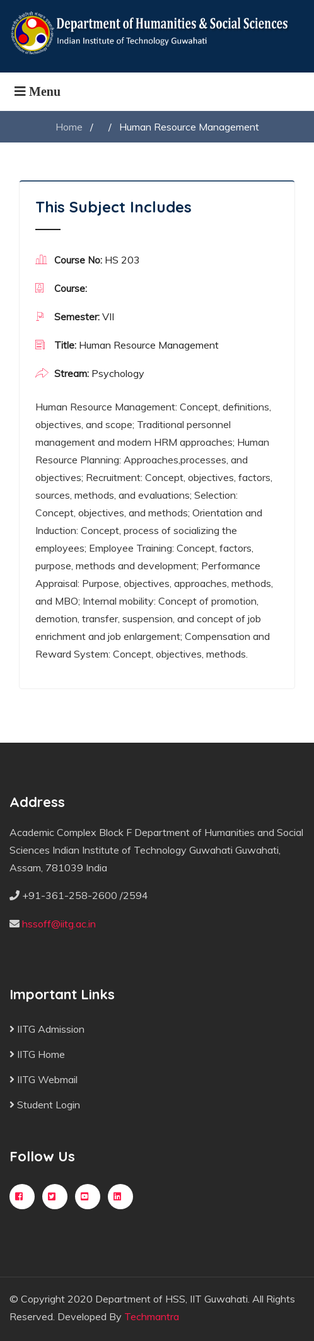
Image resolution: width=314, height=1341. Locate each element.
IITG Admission (46, 1029)
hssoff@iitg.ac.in (59, 923)
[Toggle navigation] (37, 91)
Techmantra (151, 1316)
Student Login (44, 1104)
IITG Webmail (43, 1079)
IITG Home (37, 1054)
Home (69, 126)
